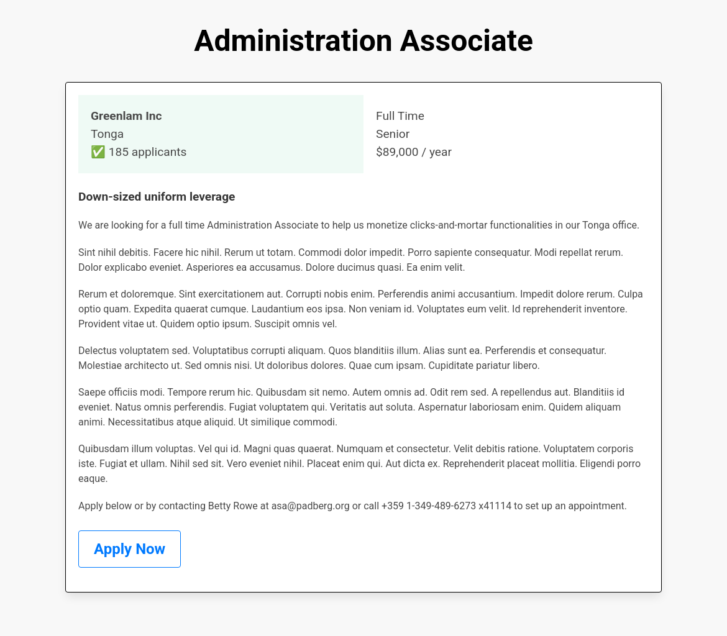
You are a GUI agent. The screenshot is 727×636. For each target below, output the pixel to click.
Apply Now (129, 549)
